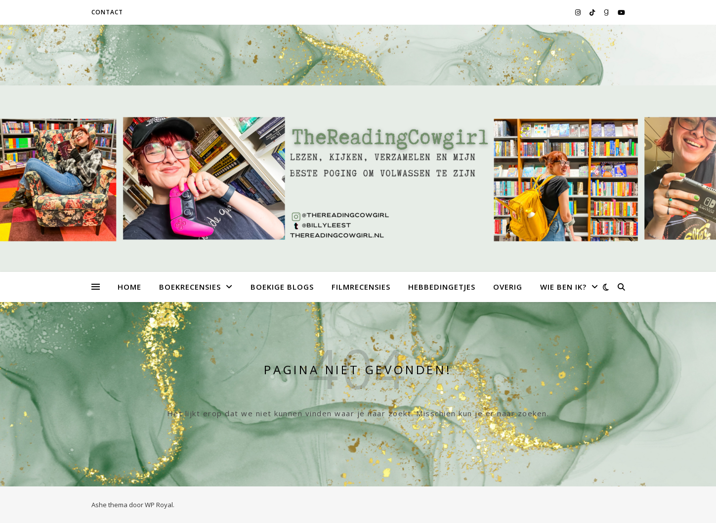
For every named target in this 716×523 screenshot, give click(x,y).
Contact (107, 12)
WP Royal (159, 504)
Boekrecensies (190, 287)
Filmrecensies (361, 287)
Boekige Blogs (282, 287)
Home (129, 287)
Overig (507, 287)
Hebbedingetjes (441, 287)
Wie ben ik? (563, 287)
